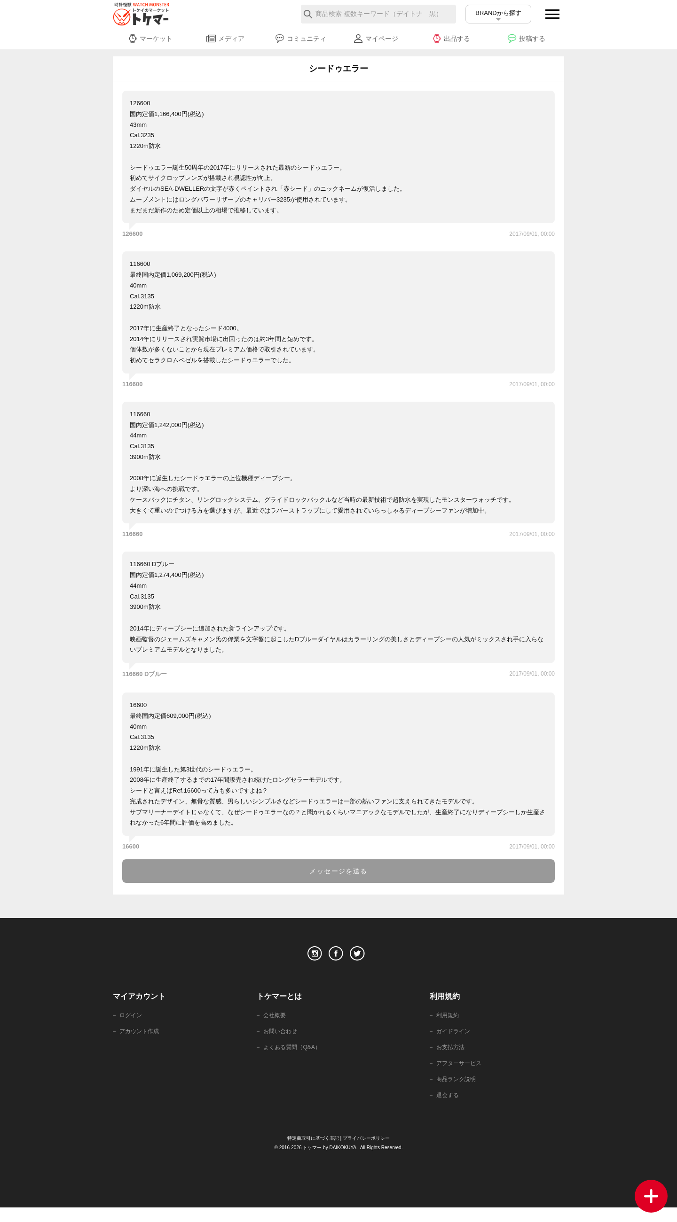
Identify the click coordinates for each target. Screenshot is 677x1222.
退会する (448, 1109)
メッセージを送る (338, 871)
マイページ (376, 38)
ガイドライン (454, 1041)
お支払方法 (451, 1058)
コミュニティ (300, 38)
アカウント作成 (140, 1041)
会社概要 (275, 1024)
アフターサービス (460, 1075)
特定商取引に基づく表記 (310, 1152)
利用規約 (448, 1024)
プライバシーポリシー (369, 1152)
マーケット (150, 38)
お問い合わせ (281, 1041)
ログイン (131, 1024)
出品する (451, 38)
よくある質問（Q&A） (294, 1058)
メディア (225, 38)
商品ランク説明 (457, 1092)
